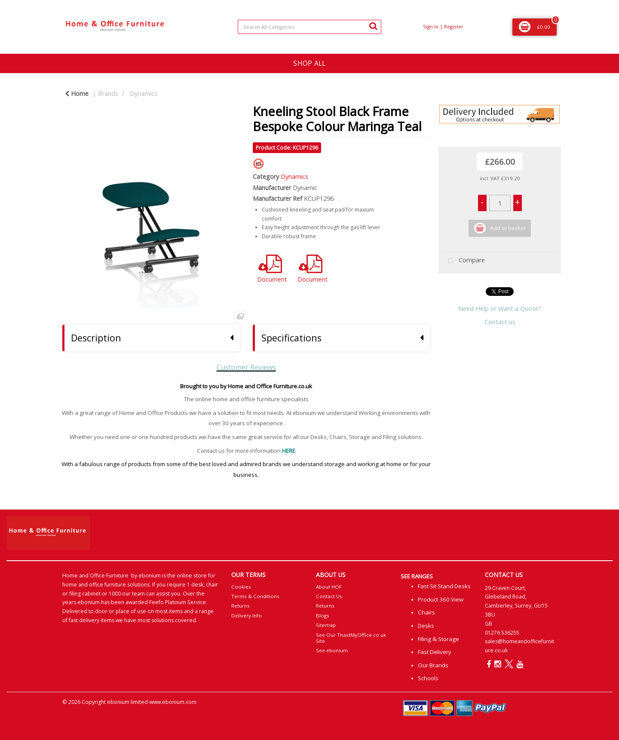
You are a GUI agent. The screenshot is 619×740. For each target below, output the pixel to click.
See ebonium (332, 650)
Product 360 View (440, 599)
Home (77, 93)
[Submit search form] (373, 25)
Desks (426, 625)
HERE (288, 450)
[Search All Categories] (309, 27)
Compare (464, 261)
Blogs (322, 615)
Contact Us (329, 596)
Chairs (426, 612)
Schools (428, 678)
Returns (240, 605)
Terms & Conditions (255, 596)
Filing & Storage (438, 639)
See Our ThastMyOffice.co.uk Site (351, 638)
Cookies (241, 586)
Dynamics (143, 93)
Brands (108, 93)
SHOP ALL (309, 63)
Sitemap (326, 625)
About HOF (329, 586)
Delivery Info (246, 615)
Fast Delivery (434, 652)
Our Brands (433, 665)
